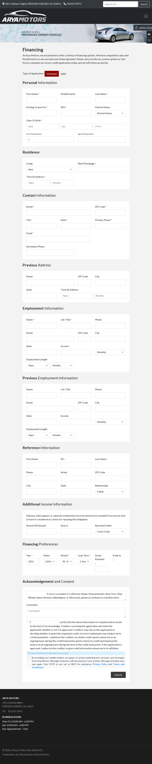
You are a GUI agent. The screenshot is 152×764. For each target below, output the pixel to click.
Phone (98, 319)
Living (29, 163)
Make (46, 555)
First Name (33, 93)
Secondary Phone (35, 246)
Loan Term (83, 555)
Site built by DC (35, 750)
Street (30, 206)
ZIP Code (101, 206)
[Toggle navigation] (146, 16)
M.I (62, 459)
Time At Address (35, 176)
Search (144, 4)
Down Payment (99, 557)
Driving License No (37, 107)
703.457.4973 (73, 3)
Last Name (101, 93)
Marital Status (102, 107)
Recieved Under (103, 525)
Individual (52, 73)
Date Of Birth (34, 120)
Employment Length (36, 359)
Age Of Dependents (86, 134)
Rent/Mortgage (86, 163)
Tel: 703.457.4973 (12, 711)
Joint (63, 73)
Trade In (116, 555)
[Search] (120, 4)
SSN (64, 107)
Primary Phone (103, 219)
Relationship (101, 485)
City (29, 219)
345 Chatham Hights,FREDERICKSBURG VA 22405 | (31, 3)
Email (30, 233)
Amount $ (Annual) (36, 525)
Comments (32, 604)
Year (28, 555)
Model (64, 555)
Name (30, 319)
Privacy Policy (100, 664)
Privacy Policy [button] (19, 750)
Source (64, 525)
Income (64, 346)
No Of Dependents (34, 134)
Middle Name (68, 93)
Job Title (66, 319)
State (64, 219)
